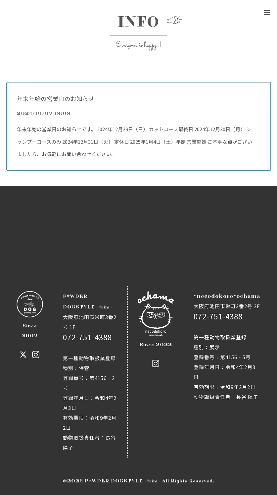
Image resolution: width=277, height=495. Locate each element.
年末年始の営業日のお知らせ (55, 98)
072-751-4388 (87, 337)
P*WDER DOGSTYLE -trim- (123, 481)
